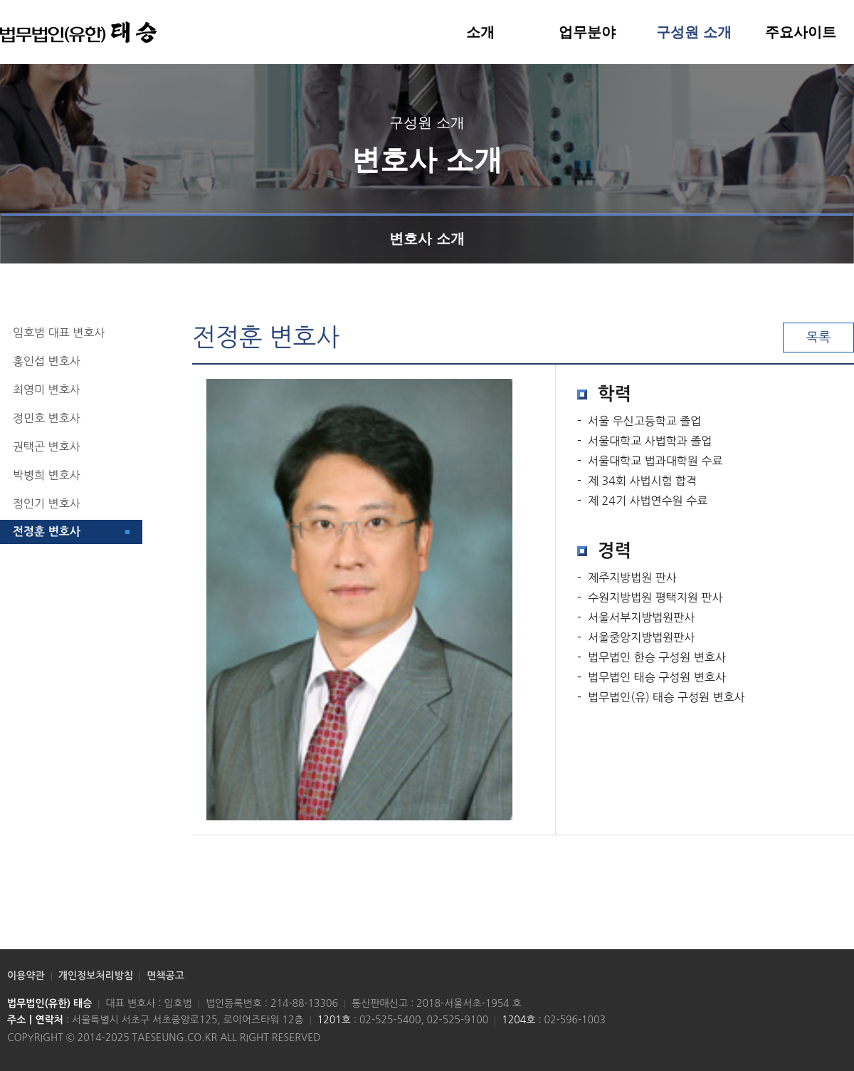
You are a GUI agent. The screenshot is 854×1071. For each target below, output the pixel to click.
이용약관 (26, 976)
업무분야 (587, 32)
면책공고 (165, 976)
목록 (818, 337)
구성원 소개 (694, 32)
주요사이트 (800, 32)
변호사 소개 (427, 230)
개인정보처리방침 (95, 976)
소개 (480, 32)
